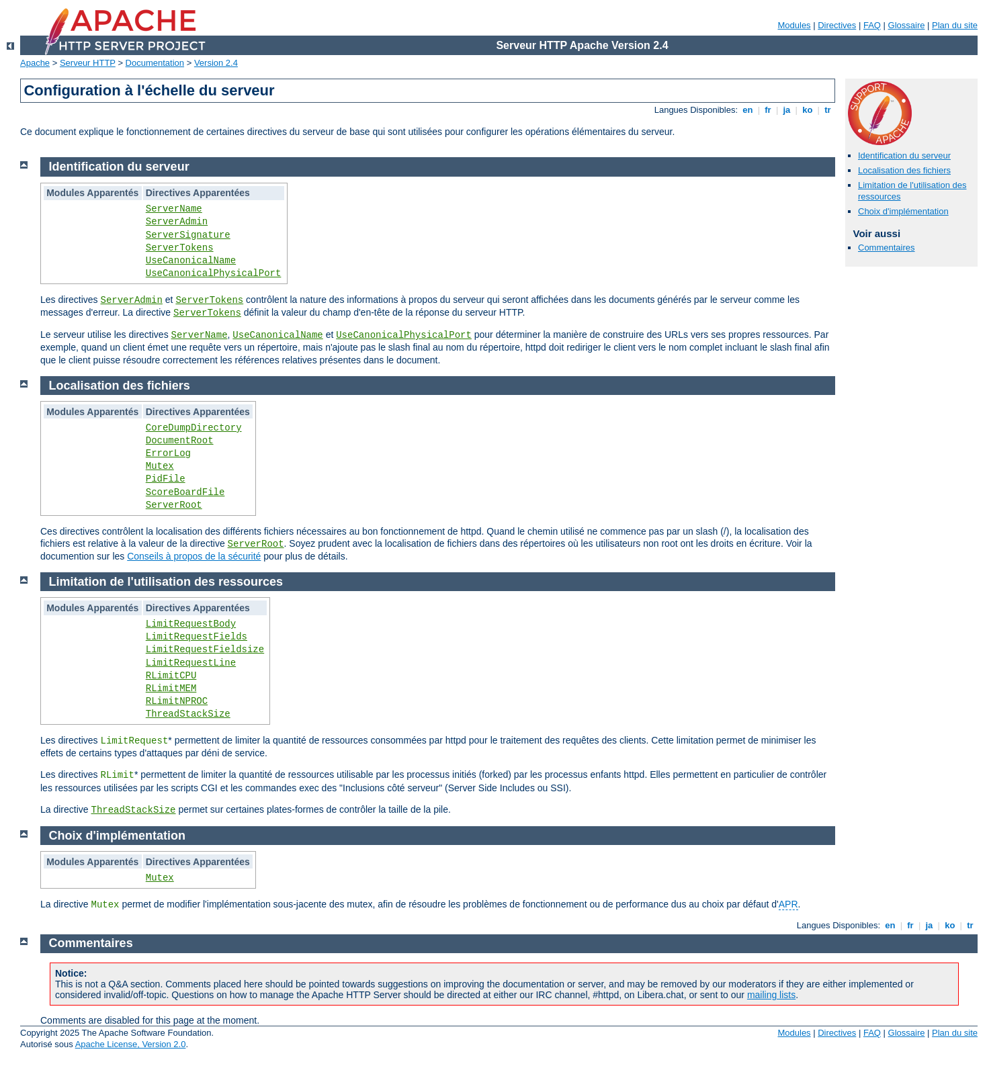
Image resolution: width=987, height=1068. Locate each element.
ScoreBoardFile (185, 492)
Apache (35, 63)
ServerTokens (180, 247)
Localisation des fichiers (904, 170)
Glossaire (906, 25)
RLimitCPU (171, 675)
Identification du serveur (904, 155)
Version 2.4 (216, 63)
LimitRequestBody (191, 624)
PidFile (165, 479)
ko (807, 110)
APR (788, 904)
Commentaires (886, 247)
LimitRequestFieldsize (205, 649)
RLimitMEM (171, 688)
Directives (837, 25)
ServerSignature (188, 235)
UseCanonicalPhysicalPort (214, 273)
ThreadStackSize (188, 714)
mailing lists (771, 994)
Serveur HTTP (88, 63)
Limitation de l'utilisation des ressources (166, 581)
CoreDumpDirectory (194, 427)
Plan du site (955, 25)
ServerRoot (174, 505)
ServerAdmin (177, 221)
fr (768, 110)
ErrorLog (168, 453)
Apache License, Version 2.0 (130, 1044)
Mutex (160, 466)
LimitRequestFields (196, 636)
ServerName (174, 209)
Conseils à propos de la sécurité (194, 556)
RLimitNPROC (177, 701)
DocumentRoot (180, 440)
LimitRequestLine (191, 663)
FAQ (872, 25)
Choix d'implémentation (903, 211)
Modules (793, 25)
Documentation (155, 63)
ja (787, 110)
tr (828, 110)
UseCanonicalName (191, 260)
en (747, 110)
